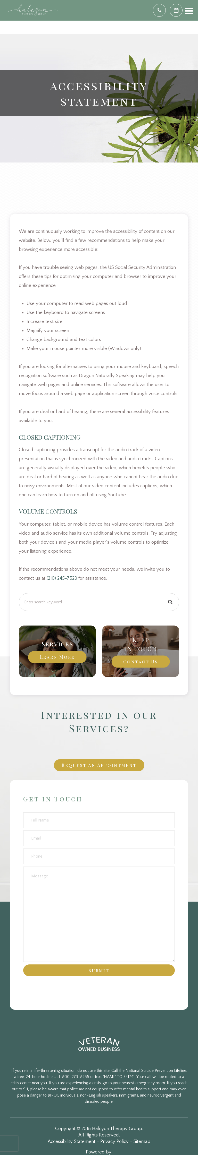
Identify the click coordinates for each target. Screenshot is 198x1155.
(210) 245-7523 (62, 578)
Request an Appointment (99, 765)
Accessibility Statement (71, 1141)
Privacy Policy (114, 1141)
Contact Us (140, 661)
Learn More (57, 657)
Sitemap (142, 1141)
